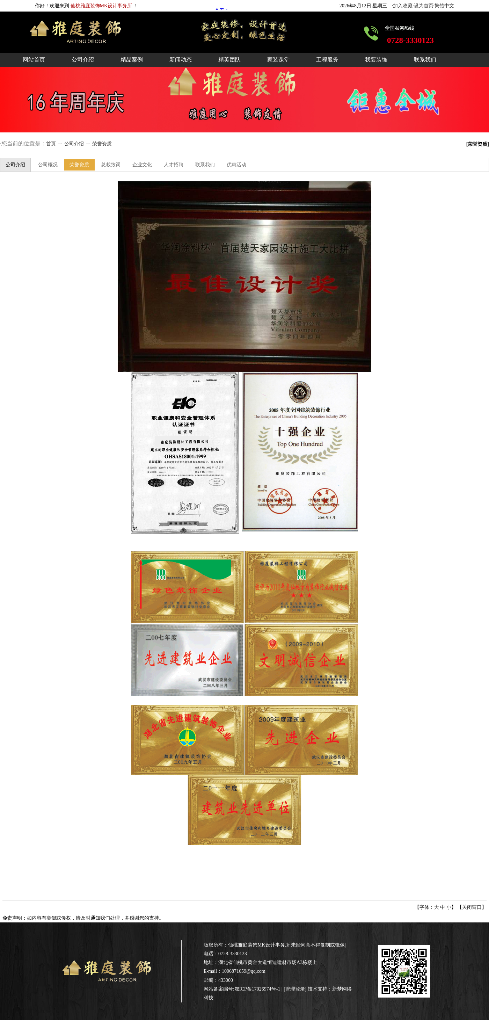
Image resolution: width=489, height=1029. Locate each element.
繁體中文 (444, 5)
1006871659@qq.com (243, 971)
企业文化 (142, 164)
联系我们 (425, 60)
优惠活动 (236, 164)
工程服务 (327, 60)
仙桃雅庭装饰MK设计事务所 (259, 945)
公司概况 (48, 164)
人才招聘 (173, 164)
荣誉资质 (102, 143)
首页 (51, 143)
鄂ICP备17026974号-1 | (259, 989)
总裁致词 (111, 164)
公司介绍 (83, 60)
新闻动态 (180, 60)
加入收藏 (403, 5)
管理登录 (295, 989)
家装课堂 (278, 60)
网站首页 (34, 60)
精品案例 (132, 60)
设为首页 (423, 5)
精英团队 (229, 60)
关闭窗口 (472, 907)
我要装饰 (376, 60)
